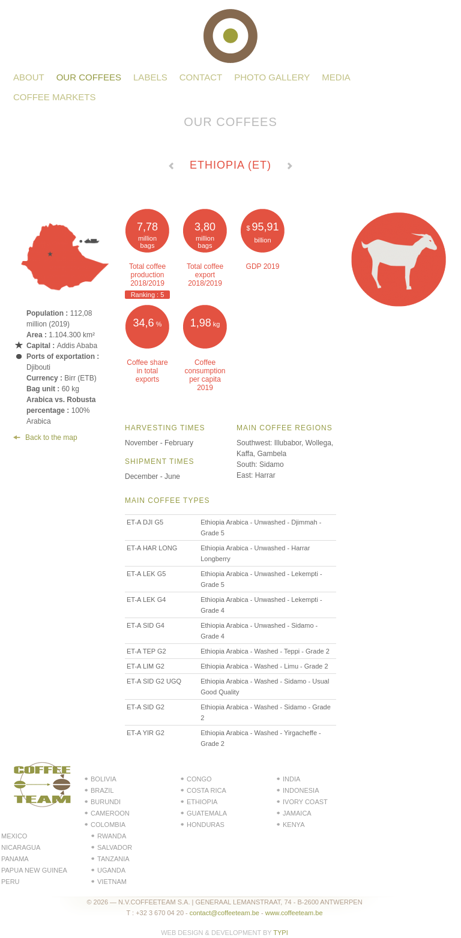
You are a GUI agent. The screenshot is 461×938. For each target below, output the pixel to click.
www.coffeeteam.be (294, 912)
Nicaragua (20, 847)
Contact (200, 77)
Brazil (102, 790)
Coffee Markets (54, 97)
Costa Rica (206, 790)
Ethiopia (202, 801)
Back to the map (51, 437)
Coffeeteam (230, 36)
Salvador (114, 847)
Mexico (14, 836)
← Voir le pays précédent (171, 167)
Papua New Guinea (34, 870)
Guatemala (207, 813)
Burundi (106, 801)
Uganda (111, 870)
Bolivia (103, 779)
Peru (10, 881)
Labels (150, 77)
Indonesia (301, 790)
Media (336, 77)
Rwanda (111, 836)
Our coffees (88, 77)
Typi (280, 932)
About (28, 77)
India (291, 779)
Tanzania (113, 858)
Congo (199, 779)
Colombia (108, 824)
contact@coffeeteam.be (224, 912)
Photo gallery (272, 77)
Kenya (293, 824)
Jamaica (297, 813)
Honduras (205, 824)
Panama (15, 858)
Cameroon (110, 813)
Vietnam (112, 881)
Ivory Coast (305, 801)
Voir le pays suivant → (290, 167)
